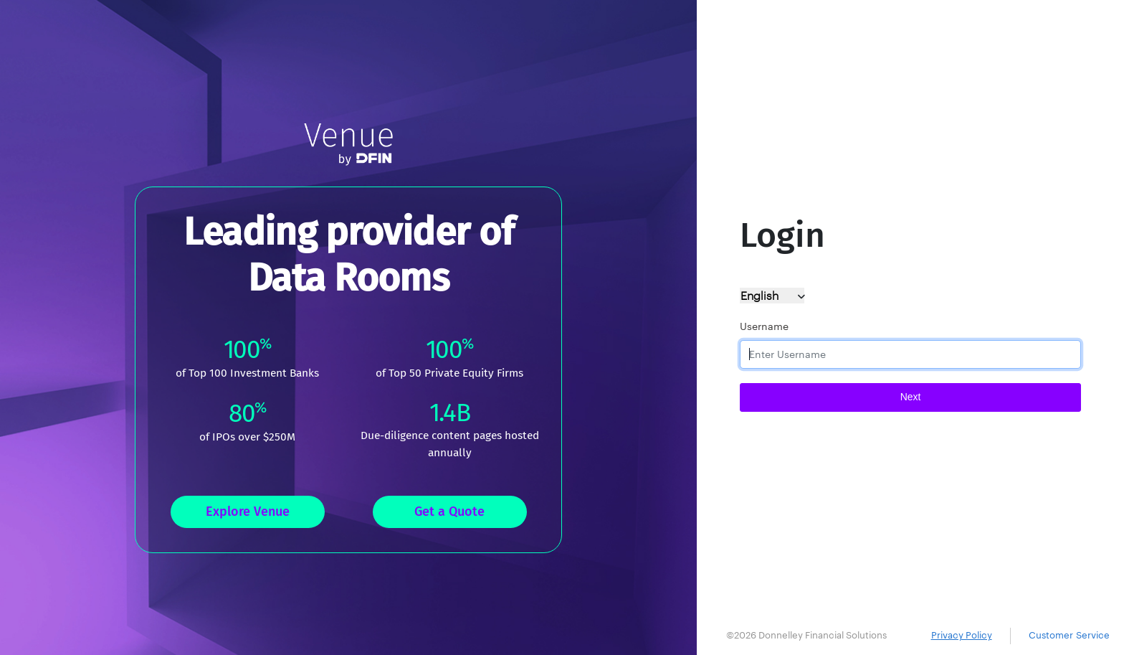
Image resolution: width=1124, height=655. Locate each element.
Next (910, 396)
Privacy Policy (961, 635)
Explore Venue (248, 511)
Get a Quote (449, 511)
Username (764, 326)
